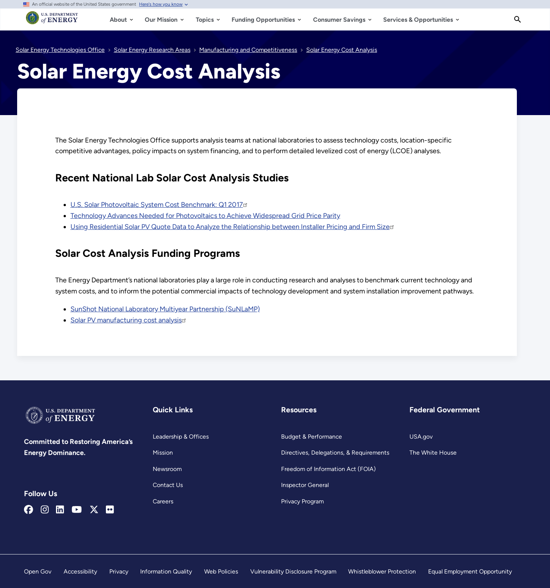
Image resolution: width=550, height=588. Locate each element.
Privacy (118, 571)
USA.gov (421, 436)
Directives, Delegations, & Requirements (335, 452)
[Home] (52, 21)
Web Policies (221, 571)
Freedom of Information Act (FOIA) (328, 469)
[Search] (517, 19)
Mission (163, 452)
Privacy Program (302, 501)
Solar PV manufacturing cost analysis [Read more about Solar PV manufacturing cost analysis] (128, 320)
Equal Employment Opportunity (470, 571)
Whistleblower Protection (382, 571)
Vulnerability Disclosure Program (293, 571)
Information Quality (166, 571)
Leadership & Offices (181, 436)
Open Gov (37, 571)
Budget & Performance (311, 436)
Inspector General (305, 485)
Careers (163, 501)
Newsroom (167, 469)
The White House (433, 452)
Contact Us (168, 485)
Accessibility (80, 571)
